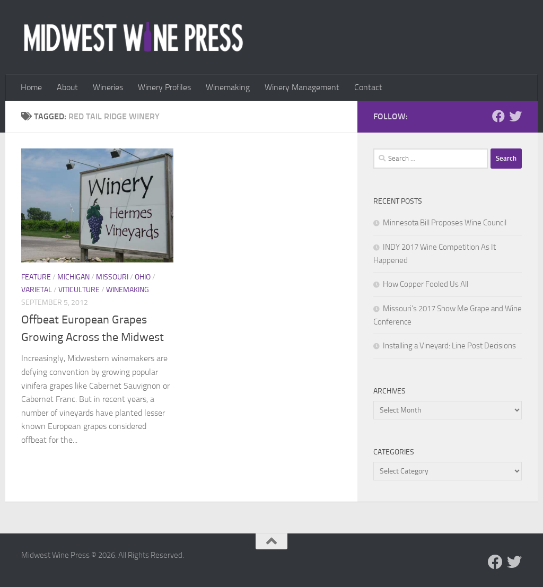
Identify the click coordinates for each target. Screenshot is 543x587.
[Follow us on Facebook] (498, 116)
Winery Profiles (164, 87)
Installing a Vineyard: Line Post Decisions (449, 346)
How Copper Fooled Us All (425, 284)
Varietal (36, 289)
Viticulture (79, 289)
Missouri (112, 277)
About (67, 87)
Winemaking (228, 87)
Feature (36, 277)
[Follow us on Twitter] (515, 116)
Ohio (143, 277)
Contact (368, 87)
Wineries (108, 87)
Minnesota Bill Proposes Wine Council (444, 222)
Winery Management (302, 87)
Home (31, 87)
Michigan (73, 277)
